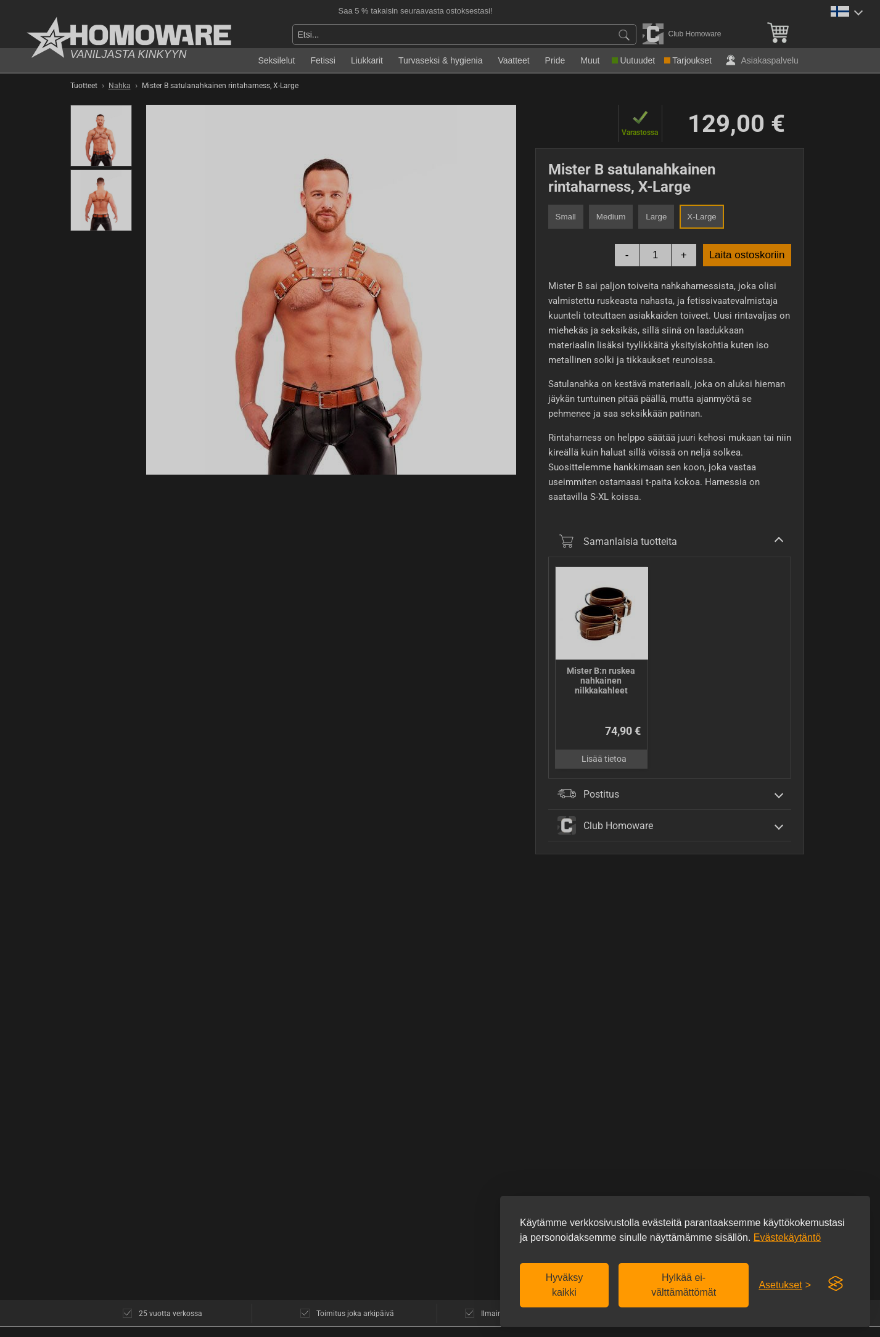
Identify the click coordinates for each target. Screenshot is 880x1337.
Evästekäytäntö (787, 1237)
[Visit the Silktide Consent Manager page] (835, 1284)
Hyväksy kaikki (564, 1285)
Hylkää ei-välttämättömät (683, 1285)
